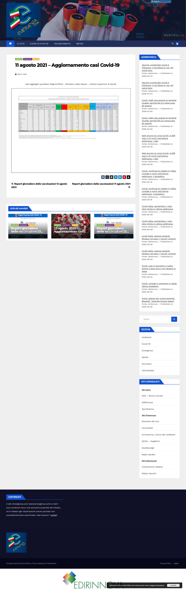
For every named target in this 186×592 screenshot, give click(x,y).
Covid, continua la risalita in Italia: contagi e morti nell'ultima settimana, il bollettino (159, 174)
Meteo (80, 44)
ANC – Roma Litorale (152, 396)
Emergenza (28, 59)
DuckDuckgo (148, 448)
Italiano (155, 2)
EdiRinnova (147, 402)
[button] (173, 43)
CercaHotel (147, 428)
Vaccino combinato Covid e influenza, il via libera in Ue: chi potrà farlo (157, 68)
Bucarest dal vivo (150, 421)
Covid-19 (19, 59)
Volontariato (62, 44)
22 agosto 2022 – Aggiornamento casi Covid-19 (69, 231)
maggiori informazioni (157, 585)
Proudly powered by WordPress (18, 563)
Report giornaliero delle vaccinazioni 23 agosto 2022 (26, 231)
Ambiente (147, 337)
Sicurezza (147, 364)
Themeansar (51, 563)
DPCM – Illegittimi (151, 441)
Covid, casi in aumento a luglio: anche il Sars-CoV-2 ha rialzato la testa (159, 269)
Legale (53, 515)
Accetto (173, 585)
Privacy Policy (165, 563)
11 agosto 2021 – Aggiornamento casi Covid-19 (67, 65)
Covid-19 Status (39, 44)
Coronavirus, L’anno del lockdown (158, 434)
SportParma (148, 409)
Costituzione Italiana (152, 467)
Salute (36, 59)
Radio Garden (148, 454)
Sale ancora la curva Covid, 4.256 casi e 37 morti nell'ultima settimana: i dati (158, 138)
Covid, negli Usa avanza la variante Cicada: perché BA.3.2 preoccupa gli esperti (159, 103)
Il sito (21, 44)
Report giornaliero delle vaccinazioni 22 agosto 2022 (112, 231)
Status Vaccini (149, 473)
